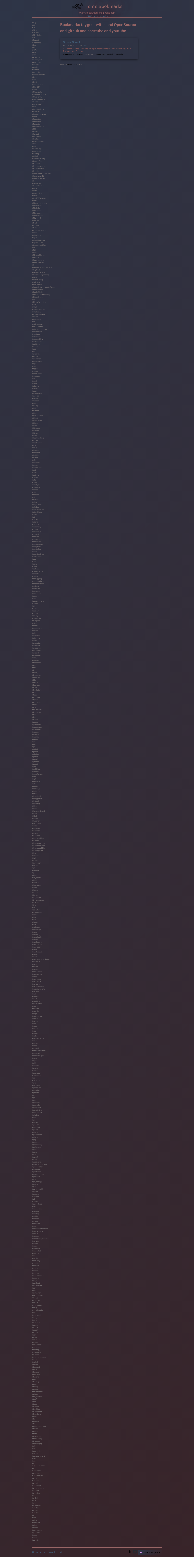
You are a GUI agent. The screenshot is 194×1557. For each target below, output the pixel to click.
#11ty (34, 23)
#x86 (34, 1518)
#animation (36, 359)
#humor (35, 818)
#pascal (35, 1095)
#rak (34, 1206)
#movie (35, 1006)
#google (35, 771)
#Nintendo (36, 228)
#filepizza (36, 678)
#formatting (37, 702)
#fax (34, 668)
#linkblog (36, 902)
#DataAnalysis (38, 109)
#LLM (34, 191)
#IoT (34, 181)
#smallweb (36, 1300)
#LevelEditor (37, 193)
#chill (34, 492)
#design (35, 596)
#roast (34, 1246)
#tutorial (35, 1421)
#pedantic (36, 1103)
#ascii (34, 381)
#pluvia (35, 1137)
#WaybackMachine (39, 329)
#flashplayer (37, 690)
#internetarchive (38, 843)
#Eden (34, 117)
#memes (35, 969)
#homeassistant (38, 811)
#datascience (37, 571)
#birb (34, 408)
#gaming (35, 734)
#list (34, 907)
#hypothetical (37, 823)
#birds (34, 413)
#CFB (34, 80)
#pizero (35, 1130)
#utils (34, 1458)
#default (35, 586)
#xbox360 (36, 1523)
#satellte (35, 1266)
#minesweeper (38, 986)
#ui (33, 1446)
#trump (35, 1416)
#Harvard (36, 164)
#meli (34, 964)
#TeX (34, 304)
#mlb (34, 994)
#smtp (34, 1308)
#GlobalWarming (38, 159)
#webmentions (38, 1488)
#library (35, 895)
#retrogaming (37, 1231)
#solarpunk (36, 1315)
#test (34, 1379)
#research (36, 1224)
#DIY (34, 107)
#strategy (36, 1350)
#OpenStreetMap (39, 245)
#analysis (36, 354)
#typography (37, 1444)
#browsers (36, 453)
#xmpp (35, 1528)
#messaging (37, 974)
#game (35, 722)
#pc (33, 1098)
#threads (35, 1389)
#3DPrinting (37, 35)
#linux (34, 905)
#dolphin (35, 611)
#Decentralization (39, 114)
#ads (34, 349)
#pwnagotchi (37, 1189)
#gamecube (37, 727)
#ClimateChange (39, 94)
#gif (33, 742)
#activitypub (37, 341)
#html (34, 816)
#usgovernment (38, 1456)
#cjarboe (35, 507)
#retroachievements (40, 1229)
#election (36, 636)
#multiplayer (37, 1016)
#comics (35, 537)
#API (34, 55)
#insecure (36, 836)
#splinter (35, 1325)
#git (33, 747)
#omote (35, 1068)
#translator (36, 1414)
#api (34, 364)
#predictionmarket (39, 1164)
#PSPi (34, 253)
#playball (35, 1132)
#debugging (37, 579)
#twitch (35, 1429)
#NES (34, 223)
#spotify (35, 1330)
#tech (34, 1369)
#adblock (36, 344)
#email (34, 640)
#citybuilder (36, 505)
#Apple (35, 67)
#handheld (36, 796)
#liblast (35, 893)
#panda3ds (36, 1088)
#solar (34, 1313)
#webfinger (36, 1486)
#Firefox (35, 139)
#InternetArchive (39, 176)
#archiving (36, 376)
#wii (33, 1495)
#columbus (36, 532)
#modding (36, 1001)
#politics (35, 1150)
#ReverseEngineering (40, 275)
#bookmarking (38, 438)
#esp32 (35, 658)
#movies (35, 1009)
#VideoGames (37, 324)
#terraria (35, 1377)
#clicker (35, 519)
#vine (34, 1461)
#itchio (34, 860)
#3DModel (36, 30)
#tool (34, 1402)
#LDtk (34, 188)
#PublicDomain (38, 262)
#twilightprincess (39, 1426)
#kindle (35, 880)
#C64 (34, 77)
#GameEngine (37, 149)
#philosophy (37, 1112)
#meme (35, 967)
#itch (34, 858)
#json (34, 873)
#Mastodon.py (37, 213)
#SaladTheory (37, 280)
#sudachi (35, 1355)
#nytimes (35, 1061)
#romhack (36, 1248)
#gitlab (35, 752)
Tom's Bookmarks (97, 7)
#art (33, 379)
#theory (35, 1387)
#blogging (36, 428)
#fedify (35, 673)
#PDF (34, 248)
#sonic (34, 1320)
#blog (34, 426)
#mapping (36, 935)
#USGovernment (38, 314)
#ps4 (34, 1179)
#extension (36, 660)
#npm (34, 1058)
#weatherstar (37, 1476)
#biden (34, 403)
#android (35, 356)
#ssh (34, 1335)
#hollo (34, 809)
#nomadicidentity (39, 1051)
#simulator (36, 1293)
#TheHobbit (36, 307)
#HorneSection (38, 169)
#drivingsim (36, 618)
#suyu (34, 1360)
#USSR (35, 317)
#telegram (36, 1372)
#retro (34, 1226)
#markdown (37, 942)
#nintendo (36, 1043)
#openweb (36, 1075)
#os (33, 1078)
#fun (34, 717)
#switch (35, 1362)
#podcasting (37, 1145)
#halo (34, 794)
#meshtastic (37, 972)
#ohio (34, 1063)
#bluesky (35, 435)
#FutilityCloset (38, 141)
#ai (33, 351)
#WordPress (37, 332)
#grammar (36, 781)
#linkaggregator (38, 900)
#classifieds (37, 512)
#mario (35, 939)
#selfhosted (37, 1285)
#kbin (34, 875)
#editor (35, 631)
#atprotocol (36, 388)
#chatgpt (35, 485)
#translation (37, 1411)
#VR (33, 322)
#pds (34, 1100)
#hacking (36, 789)
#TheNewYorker (38, 309)
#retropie (35, 1236)
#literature (36, 910)
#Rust (34, 277)
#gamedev (36, 729)
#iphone (35, 855)
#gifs (34, 744)
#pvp (34, 1187)
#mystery (35, 1021)
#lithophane (37, 912)
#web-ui (35, 1481)
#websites (36, 1493)
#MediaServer (37, 215)
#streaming (36, 1352)
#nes (34, 1031)
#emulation (36, 643)
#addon (35, 346)
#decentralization (39, 581)
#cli (33, 517)
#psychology (37, 1182)
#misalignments (38, 989)
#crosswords (37, 556)
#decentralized (38, 584)
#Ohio (34, 233)
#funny (35, 720)
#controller (36, 549)
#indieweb (36, 828)
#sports (35, 1327)
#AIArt (34, 50)
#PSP (34, 250)
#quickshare (37, 1204)
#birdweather (37, 416)
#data (34, 566)
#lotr (34, 925)
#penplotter (36, 1108)
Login (105, 16)
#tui (33, 1419)
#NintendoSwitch (39, 230)
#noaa (34, 1046)
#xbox (34, 1520)
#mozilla (35, 1011)
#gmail (35, 759)
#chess (35, 490)
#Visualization (37, 327)
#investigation (37, 851)
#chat (34, 482)
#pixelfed (36, 1127)
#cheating (36, 487)
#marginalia (37, 937)
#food (34, 695)
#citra (34, 502)
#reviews (35, 1241)
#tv (33, 1424)
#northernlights (38, 1056)
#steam (35, 1342)
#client (35, 522)
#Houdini (35, 171)
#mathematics (38, 952)
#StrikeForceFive (39, 302)
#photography (37, 1115)
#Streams (36, 299)
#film (34, 680)
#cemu (35, 477)
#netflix (35, 1033)
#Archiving (36, 72)
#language (36, 885)
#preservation (37, 1167)
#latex (34, 888)
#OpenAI (35, 238)
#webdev (35, 1483)
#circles (35, 500)
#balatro (35, 398)
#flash (34, 687)
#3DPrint (35, 33)
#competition (37, 542)
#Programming (38, 260)
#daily (34, 564)
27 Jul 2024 (68, 45)
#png (34, 1140)
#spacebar (36, 1322)
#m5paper (36, 927)
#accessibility (37, 339)
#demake (36, 591)
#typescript (36, 1436)
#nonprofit (36, 1053)
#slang (35, 1298)
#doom (35, 613)
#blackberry (37, 421)
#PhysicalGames (38, 255)
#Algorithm (36, 62)
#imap (34, 826)
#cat (34, 470)
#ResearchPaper (38, 272)
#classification (38, 510)
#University (36, 319)
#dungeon (36, 621)
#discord (35, 603)
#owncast (89, 54)
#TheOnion (36, 312)
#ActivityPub (37, 60)
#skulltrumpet (37, 1295)
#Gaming (35, 154)
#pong (34, 1152)
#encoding (36, 648)
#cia (34, 497)
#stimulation (37, 1347)
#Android (35, 65)
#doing (35, 608)
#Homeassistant (38, 166)
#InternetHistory (38, 178)
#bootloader (37, 443)
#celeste (35, 475)
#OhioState (36, 235)
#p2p (34, 1083)
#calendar (36, 463)
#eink (34, 633)
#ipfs (34, 853)
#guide (35, 786)
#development (38, 601)
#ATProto (36, 57)
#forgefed (36, 697)
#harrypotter (37, 799)
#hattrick (35, 801)
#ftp (34, 715)
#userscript (36, 1451)
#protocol (36, 1177)
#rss (34, 1256)
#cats (34, 472)
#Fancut (35, 134)
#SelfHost (36, 282)
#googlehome (37, 774)
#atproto (35, 386)
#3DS (34, 38)
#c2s (34, 460)
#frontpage (36, 712)
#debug (35, 576)
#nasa (34, 1026)
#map (34, 932)
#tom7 (34, 1399)
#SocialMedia (37, 292)
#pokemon (36, 1147)
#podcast (36, 1142)
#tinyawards (37, 1397)
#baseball (36, 401)
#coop (34, 552)
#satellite (36, 1263)
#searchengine (38, 1276)
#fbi (33, 670)
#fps (34, 707)
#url (33, 1449)
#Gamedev (36, 151)
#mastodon (36, 947)
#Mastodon (36, 211)
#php (34, 1117)
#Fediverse (36, 136)
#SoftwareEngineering (41, 295)
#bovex (35, 448)
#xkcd (34, 1525)
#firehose (36, 685)
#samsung (36, 1261)
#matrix (35, 954)
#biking (35, 406)
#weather (36, 1473)
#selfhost (36, 1283)
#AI (33, 47)
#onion (34, 1070)
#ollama (35, 1065)
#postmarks (37, 1162)
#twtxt (34, 1434)
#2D (33, 25)
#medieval (36, 962)
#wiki (34, 1503)
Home (35, 1552)
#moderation (37, 1004)
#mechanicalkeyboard (41, 959)
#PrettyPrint (37, 257)
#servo (34, 1288)
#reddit (35, 1216)
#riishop (35, 1243)
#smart (35, 1303)
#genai (35, 739)
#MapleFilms (37, 206)
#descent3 (36, 594)
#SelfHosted (37, 285)
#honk (34, 813)
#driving (35, 616)
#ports (34, 1159)
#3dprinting (36, 42)
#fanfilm (35, 665)
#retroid (35, 1234)
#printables (36, 1172)
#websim (35, 1491)
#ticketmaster (37, 1392)
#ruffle (35, 1258)
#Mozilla (35, 220)
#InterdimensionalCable (41, 173)
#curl (34, 561)
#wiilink (35, 1498)
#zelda (34, 1537)
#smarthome (37, 1305)
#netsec (35, 1036)
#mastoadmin (37, 944)
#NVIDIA (35, 225)
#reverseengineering (40, 1238)
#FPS (34, 129)
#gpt (34, 779)
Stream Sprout (71, 42)
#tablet (35, 1364)
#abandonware (38, 337)
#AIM (34, 52)
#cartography (37, 468)
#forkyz (35, 700)
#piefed (35, 1122)
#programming (38, 1174)
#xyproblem (37, 1530)
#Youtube (36, 334)
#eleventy (36, 638)
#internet (35, 841)
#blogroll (35, 430)
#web (34, 1478)
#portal (35, 1157)
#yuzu (34, 1535)
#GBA (34, 144)
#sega (34, 1280)
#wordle (35, 1513)
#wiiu (34, 1500)
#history (35, 806)
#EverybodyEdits (38, 127)
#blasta (35, 423)
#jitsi (34, 868)
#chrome (35, 495)
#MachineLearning (39, 203)
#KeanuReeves (38, 186)
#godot (35, 764)
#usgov (35, 1453)
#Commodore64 (38, 99)
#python (35, 1194)
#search (35, 1273)
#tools (34, 1404)
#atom (34, 383)
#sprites (35, 1332)
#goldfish (36, 769)
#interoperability (38, 848)
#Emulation (36, 122)
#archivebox (37, 374)
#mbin (34, 957)
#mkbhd (35, 991)
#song (34, 1318)
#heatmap (36, 804)
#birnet (35, 418)
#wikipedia (36, 1505)
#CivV (34, 89)
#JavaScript (36, 183)
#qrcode (35, 1196)
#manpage (36, 930)
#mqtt (34, 1014)
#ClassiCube (37, 92)
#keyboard (36, 878)
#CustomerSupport (39, 104)
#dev (34, 598)
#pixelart (35, 1125)
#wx (34, 1515)
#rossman (36, 1253)
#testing (35, 1382)
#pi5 (34, 1120)
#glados (35, 754)
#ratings (35, 1211)
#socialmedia (37, 1310)
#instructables (38, 838)
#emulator (36, 645)
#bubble (35, 455)
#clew (34, 514)
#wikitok (35, 1508)
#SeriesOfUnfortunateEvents (43, 287)
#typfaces (36, 1441)
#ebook (35, 626)
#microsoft (36, 981)
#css (34, 559)
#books (35, 440)
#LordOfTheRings (39, 198)
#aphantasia (37, 361)
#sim (34, 1290)
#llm (34, 917)
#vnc (34, 1463)
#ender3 (35, 653)
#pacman (36, 1085)
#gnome (35, 762)
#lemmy (35, 890)
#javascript (36, 863)
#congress (36, 547)
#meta (34, 977)
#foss (34, 705)
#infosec (35, 833)
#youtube (36, 1533)
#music (35, 1019)
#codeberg (36, 527)
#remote (35, 1221)
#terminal (36, 1374)
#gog (34, 767)
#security (35, 1278)
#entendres (36, 655)
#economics (37, 628)
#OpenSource (37, 243)
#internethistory (38, 846)
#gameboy (36, 724)
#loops (34, 922)
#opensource (37, 1073)
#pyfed (35, 1192)
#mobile (35, 996)
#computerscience (39, 544)
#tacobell (36, 1367)
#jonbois (35, 870)
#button (35, 458)
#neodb (35, 1028)
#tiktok (35, 1394)
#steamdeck (37, 1345)
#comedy (35, 534)
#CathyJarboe (37, 84)
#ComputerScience (40, 102)
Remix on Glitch (150, 1552)
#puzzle (35, 1184)
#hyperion (36, 821)
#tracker (35, 1407)
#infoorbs (36, 831)
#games (35, 732)
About (89, 16)
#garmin (35, 737)
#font (34, 692)
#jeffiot (35, 865)
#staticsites (36, 1340)
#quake (35, 1201)
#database (36, 569)
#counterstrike (38, 554)
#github (35, 749)
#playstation (37, 1135)
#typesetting (37, 1439)
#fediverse (36, 675)
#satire (35, 1268)
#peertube (36, 1105)
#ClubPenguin (37, 97)
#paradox (36, 1090)
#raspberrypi (37, 1209)
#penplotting (37, 1110)
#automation (37, 393)
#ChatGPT (36, 87)
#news (34, 1041)
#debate (35, 574)
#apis (34, 366)
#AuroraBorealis (38, 75)
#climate (35, 524)
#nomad (35, 1048)
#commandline (38, 539)
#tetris (34, 1384)
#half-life (36, 791)
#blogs (35, 433)
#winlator (36, 1510)
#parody (35, 1093)
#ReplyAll (36, 270)
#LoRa (34, 196)
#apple (35, 369)
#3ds (34, 45)
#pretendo (36, 1169)
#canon (35, 465)
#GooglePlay (37, 161)
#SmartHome (37, 290)
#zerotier (35, 1540)
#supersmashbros (39, 1357)
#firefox (35, 682)
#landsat (35, 883)
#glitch (35, 757)
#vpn (34, 1468)
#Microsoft (36, 218)
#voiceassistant (38, 1466)
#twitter (35, 1431)
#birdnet (35, 411)
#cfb (34, 480)
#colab (35, 529)
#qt (33, 1199)
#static (35, 1337)
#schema (35, 1271)
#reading (35, 1214)
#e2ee (34, 623)
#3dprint (35, 40)
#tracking (36, 1409)
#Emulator (36, 124)
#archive (35, 371)
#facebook (36, 663)
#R (33, 265)
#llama (35, 915)
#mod (34, 999)
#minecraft (36, 984)
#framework (37, 710)
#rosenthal (36, 1251)
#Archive (35, 70)
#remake (35, 1219)
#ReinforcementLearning (42, 267)
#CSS (34, 82)
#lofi (34, 920)
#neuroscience (38, 1038)
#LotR (34, 201)
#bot (34, 445)
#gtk (34, 784)
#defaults (36, 589)
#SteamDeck (37, 297)
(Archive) (85, 45)
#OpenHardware (38, 240)
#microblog (36, 979)
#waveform (36, 1471)
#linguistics (36, 897)
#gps (34, 776)
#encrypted (36, 650)
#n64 (34, 1023)
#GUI (34, 146)
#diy (33, 606)
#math (34, 949)
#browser (36, 450)
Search (97, 16)
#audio (34, 391)
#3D (34, 28)
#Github (35, 156)
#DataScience (37, 112)
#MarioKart (36, 208)
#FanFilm (35, 131)
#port (34, 1154)
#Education (36, 119)
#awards (35, 396)
